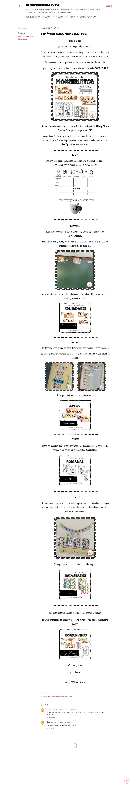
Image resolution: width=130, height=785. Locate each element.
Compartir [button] (22, 28)
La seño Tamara (52, 709)
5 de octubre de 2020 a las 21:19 (68, 709)
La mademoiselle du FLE (42, 5)
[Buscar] (109, 6)
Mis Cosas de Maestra (26, 36)
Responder (51, 718)
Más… (95, 17)
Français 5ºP (48, 17)
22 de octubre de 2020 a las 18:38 (60, 722)
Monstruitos (22, 39)
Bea (48, 722)
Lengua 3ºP (73, 17)
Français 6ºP (61, 17)
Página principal (33, 17)
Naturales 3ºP (86, 17)
